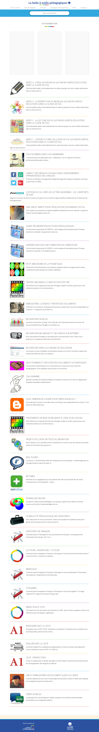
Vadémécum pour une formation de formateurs (51, 244)
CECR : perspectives (36, 657)
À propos (84, 8)
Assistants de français (38, 531)
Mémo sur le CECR (35, 606)
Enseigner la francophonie (59, 8)
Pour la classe (15, 8)
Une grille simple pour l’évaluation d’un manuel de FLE (55, 207)
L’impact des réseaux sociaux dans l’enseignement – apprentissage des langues (53, 174)
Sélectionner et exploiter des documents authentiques (56, 362)
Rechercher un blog (37, 319)
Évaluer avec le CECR (37, 643)
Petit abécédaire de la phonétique (44, 263)
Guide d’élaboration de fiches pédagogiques (50, 225)
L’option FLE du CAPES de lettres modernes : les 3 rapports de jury (57, 193)
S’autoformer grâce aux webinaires (45, 154)
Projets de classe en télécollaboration (47, 439)
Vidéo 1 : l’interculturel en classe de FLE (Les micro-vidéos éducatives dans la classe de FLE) (57, 140)
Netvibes (30, 476)
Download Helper (35, 498)
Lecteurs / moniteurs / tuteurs (43, 550)
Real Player (32, 457)
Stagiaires (31, 588)
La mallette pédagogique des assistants (48, 516)
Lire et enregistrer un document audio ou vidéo (52, 675)
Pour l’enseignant (30, 8)
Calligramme (33, 376)
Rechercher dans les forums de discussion (49, 347)
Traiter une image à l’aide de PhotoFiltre (48, 282)
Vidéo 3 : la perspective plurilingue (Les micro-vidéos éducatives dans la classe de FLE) (54, 102)
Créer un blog (33, 694)
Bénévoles (31, 569)
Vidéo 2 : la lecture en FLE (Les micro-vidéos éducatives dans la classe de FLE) (55, 121)
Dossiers (43, 8)
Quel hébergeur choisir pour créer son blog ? (51, 398)
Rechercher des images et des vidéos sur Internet (52, 333)
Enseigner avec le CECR (38, 625)
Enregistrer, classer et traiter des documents (51, 303)
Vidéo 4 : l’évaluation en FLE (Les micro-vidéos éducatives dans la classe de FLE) (56, 83)
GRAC (74, 8)
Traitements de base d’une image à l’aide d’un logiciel (54, 417)
